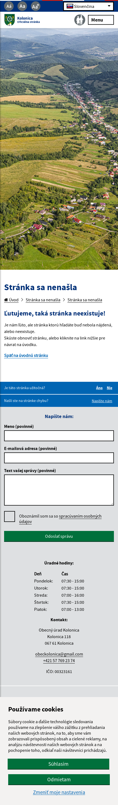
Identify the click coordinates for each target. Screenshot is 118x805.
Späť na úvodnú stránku (26, 355)
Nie (110, 387)
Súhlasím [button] (58, 764)
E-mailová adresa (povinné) (30, 448)
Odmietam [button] (59, 779)
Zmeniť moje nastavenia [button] (59, 792)
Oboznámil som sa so (60, 518)
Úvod (11, 299)
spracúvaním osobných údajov (60, 518)
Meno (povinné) (19, 426)
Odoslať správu (59, 536)
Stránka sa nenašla (43, 299)
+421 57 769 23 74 (59, 660)
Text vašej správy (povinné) (30, 470)
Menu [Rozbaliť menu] (101, 19)
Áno (100, 387)
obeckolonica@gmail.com (59, 654)
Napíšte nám (102, 400)
